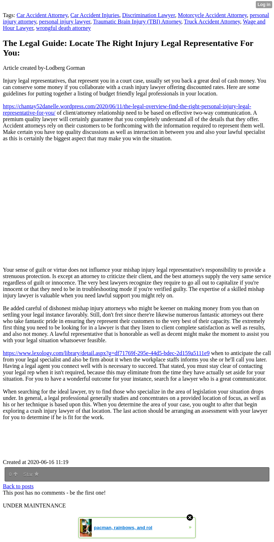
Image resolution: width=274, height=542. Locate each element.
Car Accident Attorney (41, 15)
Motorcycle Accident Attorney (212, 15)
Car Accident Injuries (94, 15)
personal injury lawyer (64, 22)
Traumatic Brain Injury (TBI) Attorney (137, 22)
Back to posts (18, 486)
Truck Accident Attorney (212, 22)
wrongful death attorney (63, 28)
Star (31, 474)
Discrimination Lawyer (148, 15)
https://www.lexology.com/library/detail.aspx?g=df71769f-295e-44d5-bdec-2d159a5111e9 (106, 353)
